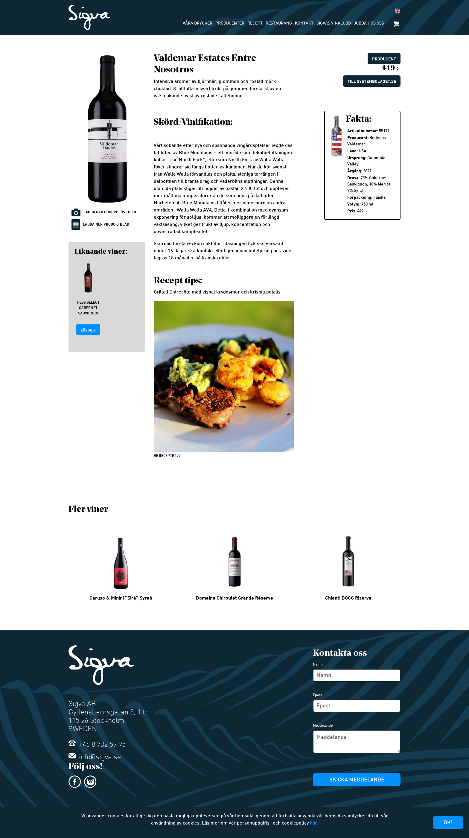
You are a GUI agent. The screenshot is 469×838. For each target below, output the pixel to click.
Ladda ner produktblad (100, 224)
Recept (255, 23)
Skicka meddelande (356, 780)
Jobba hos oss (369, 23)
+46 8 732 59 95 (97, 745)
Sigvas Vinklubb (333, 23)
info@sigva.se (94, 757)
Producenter (229, 23)
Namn (318, 665)
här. (314, 823)
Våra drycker (197, 23)
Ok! (448, 822)
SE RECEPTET (165, 455)
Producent (384, 58)
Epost (317, 695)
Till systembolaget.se (372, 81)
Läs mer (88, 330)
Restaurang (279, 23)
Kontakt (304, 23)
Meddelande (323, 726)
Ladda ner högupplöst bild (103, 212)
